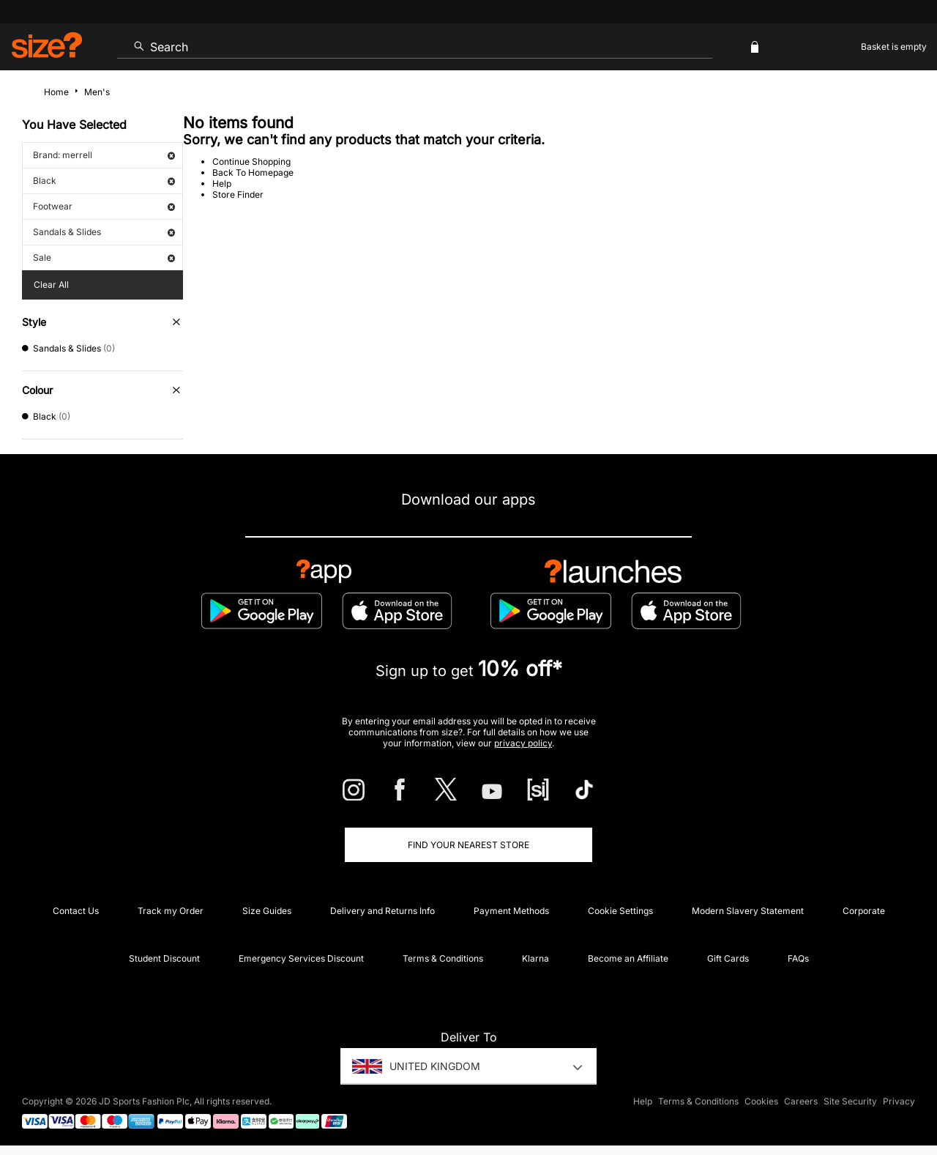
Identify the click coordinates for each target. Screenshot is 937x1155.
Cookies (761, 1101)
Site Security (850, 1101)
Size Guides (266, 910)
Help (221, 183)
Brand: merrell (104, 154)
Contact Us (76, 910)
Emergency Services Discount (301, 958)
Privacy (899, 1101)
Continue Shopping (251, 161)
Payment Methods (511, 910)
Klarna (535, 958)
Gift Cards (728, 958)
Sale (104, 257)
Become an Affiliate (628, 958)
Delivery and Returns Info (382, 910)
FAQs (798, 958)
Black (104, 180)
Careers (801, 1101)
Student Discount (164, 958)
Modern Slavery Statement (748, 910)
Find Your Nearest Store (468, 844)
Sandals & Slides (104, 231)
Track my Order (171, 910)
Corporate (864, 910)
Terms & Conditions (443, 958)
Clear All (51, 284)
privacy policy (523, 743)
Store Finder (238, 194)
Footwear (104, 206)
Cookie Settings (620, 910)
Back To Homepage (253, 172)
